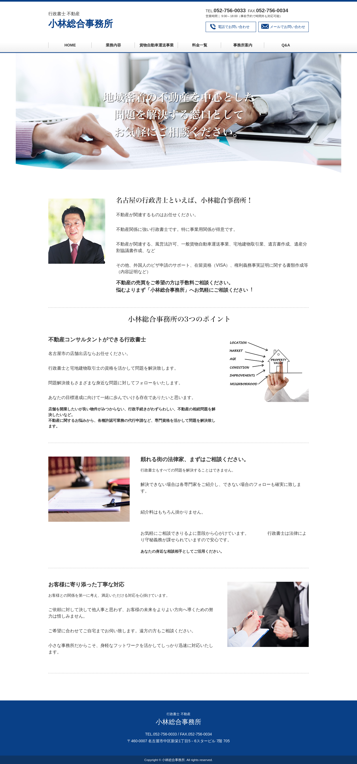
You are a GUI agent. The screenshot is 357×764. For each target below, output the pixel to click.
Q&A (286, 45)
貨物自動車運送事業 (156, 45)
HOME (70, 45)
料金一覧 (199, 45)
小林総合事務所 (80, 23)
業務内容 (113, 45)
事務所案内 (242, 45)
